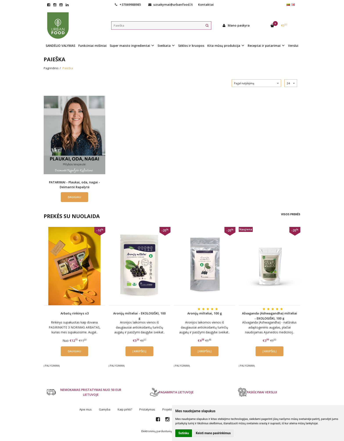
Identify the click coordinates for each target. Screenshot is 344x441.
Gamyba (104, 409)
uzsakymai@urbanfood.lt (170, 4)
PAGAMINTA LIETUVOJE (172, 392)
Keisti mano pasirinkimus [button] (213, 433)
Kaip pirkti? (125, 409)
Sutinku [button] (183, 433)
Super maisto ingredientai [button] (130, 45)
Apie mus (85, 409)
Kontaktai (206, 4)
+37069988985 (128, 4)
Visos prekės (290, 214)
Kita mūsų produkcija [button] (223, 45)
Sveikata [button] (164, 45)
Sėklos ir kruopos (191, 45)
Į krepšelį (139, 351)
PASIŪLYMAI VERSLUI (257, 392)
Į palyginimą (52, 365)
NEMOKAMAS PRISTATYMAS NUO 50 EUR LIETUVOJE (84, 392)
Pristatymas (147, 409)
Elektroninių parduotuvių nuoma (161, 431)
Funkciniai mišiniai (92, 45)
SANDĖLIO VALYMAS (60, 45)
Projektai (168, 409)
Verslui (293, 45)
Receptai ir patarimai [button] (264, 45)
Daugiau (74, 197)
